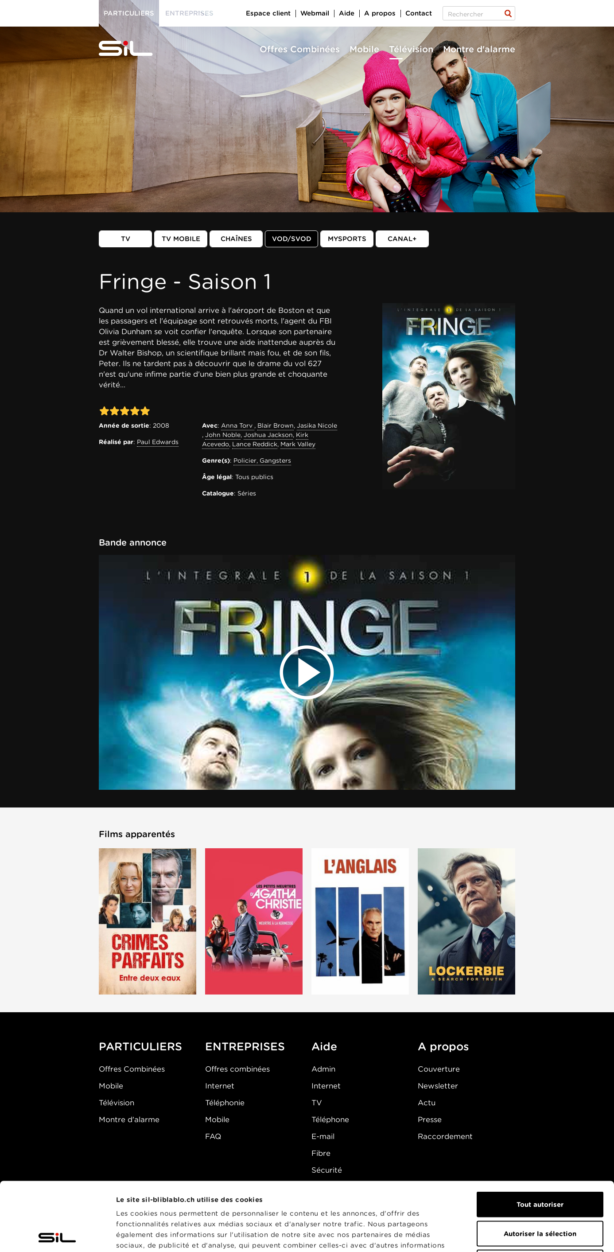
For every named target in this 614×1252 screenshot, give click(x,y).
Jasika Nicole (317, 425)
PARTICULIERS (140, 1046)
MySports (347, 239)
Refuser (540, 1194)
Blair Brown (275, 425)
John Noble (223, 434)
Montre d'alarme (479, 49)
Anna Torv (237, 425)
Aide (346, 13)
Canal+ (402, 239)
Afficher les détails (499, 1235)
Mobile (364, 49)
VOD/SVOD (291, 239)
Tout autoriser (540, 1136)
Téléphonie (225, 1102)
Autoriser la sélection (540, 1165)
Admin (323, 1069)
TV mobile (181, 239)
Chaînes (236, 239)
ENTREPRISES (245, 1046)
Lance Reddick (254, 444)
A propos (380, 13)
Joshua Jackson (268, 434)
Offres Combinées (300, 49)
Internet (219, 1085)
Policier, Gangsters (262, 460)
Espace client (268, 13)
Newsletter (438, 1085)
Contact (418, 13)
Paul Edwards (158, 441)
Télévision (411, 49)
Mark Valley (297, 444)
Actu (426, 1102)
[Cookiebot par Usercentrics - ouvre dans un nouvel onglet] (57, 1234)
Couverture (439, 1069)
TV (125, 239)
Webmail (314, 13)
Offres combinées (237, 1069)
